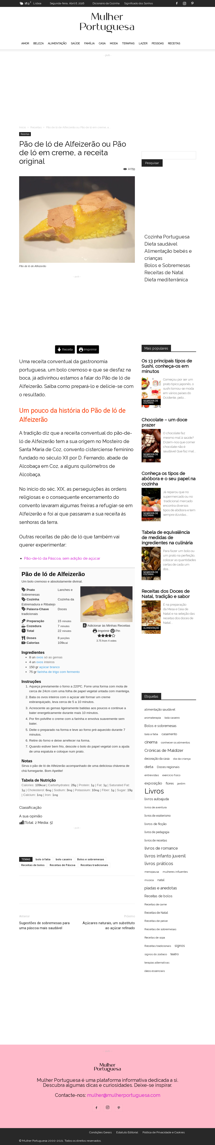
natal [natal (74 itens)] (161, 880)
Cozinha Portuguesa (166, 237)
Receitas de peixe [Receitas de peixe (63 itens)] (156, 921)
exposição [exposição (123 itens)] (153, 783)
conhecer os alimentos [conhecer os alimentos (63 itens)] (175, 742)
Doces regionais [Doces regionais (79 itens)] (168, 767)
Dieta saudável (160, 244)
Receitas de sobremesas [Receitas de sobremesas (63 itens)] (160, 929)
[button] (99, 636)
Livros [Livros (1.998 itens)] (154, 791)
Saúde (75, 43)
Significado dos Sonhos (138, 3)
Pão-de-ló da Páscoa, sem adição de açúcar (62, 558)
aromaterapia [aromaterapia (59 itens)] (152, 717)
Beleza (38, 43)
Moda (114, 43)
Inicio (22, 127)
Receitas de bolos (32, 865)
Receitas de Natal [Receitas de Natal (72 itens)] (156, 912)
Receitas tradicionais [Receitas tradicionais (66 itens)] (157, 946)
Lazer (143, 43)
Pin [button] (115, 631)
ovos (39, 657)
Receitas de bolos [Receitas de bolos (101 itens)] (158, 896)
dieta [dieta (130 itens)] (148, 767)
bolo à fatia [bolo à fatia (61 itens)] (151, 734)
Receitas (174, 43)
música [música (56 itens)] (149, 880)
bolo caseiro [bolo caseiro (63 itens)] (172, 717)
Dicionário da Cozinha (106, 3)
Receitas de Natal (163, 272)
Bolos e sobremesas (90, 859)
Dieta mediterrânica (166, 280)
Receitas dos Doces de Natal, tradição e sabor (166, 593)
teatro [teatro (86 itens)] (175, 954)
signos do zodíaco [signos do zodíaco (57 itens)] (155, 954)
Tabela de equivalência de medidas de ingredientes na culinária (167, 537)
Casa (102, 43)
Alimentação (57, 43)
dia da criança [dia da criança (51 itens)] (182, 758)
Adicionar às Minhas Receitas (106, 625)
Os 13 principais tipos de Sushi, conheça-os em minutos (167, 366)
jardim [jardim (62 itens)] (181, 783)
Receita (65, 349)
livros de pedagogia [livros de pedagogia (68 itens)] (156, 832)
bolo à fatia (43, 859)
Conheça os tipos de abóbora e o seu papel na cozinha (168, 478)
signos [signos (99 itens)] (180, 946)
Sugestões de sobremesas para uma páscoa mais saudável (44, 925)
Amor (25, 43)
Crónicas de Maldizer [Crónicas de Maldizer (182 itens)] (163, 750)
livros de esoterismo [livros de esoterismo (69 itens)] (157, 815)
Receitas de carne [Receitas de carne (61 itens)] (155, 904)
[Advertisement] (107, 87)
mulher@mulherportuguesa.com (123, 1095)
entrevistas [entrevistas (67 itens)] (151, 775)
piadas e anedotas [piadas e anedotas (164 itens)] (160, 888)
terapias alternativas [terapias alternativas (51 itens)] (156, 962)
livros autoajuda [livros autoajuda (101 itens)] (156, 799)
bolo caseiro (64, 859)
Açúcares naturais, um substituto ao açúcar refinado (109, 925)
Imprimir (88, 349)
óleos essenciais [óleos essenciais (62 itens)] (154, 971)
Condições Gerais (100, 1132)
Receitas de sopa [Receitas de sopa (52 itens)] (154, 937)
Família (89, 43)
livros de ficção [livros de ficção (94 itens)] (155, 824)
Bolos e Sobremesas (167, 265)
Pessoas (158, 43)
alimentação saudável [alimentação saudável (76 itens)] (159, 709)
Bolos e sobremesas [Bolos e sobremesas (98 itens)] (160, 726)
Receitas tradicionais (94, 865)
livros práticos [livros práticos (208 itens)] (158, 863)
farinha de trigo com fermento (58, 672)
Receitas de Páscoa (62, 865)
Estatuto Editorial (127, 1132)
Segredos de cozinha (150, 402)
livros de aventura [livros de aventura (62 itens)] (155, 807)
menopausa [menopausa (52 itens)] (151, 871)
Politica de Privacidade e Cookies (164, 1132)
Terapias (128, 43)
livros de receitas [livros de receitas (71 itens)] (155, 840)
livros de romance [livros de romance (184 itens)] (161, 848)
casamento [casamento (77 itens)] (169, 734)
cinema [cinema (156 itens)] (150, 742)
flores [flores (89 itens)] (170, 783)
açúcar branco (49, 667)
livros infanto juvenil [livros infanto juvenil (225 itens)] (165, 855)
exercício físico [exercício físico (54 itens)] (171, 775)
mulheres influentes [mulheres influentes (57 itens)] (175, 871)
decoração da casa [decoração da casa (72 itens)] (157, 758)
